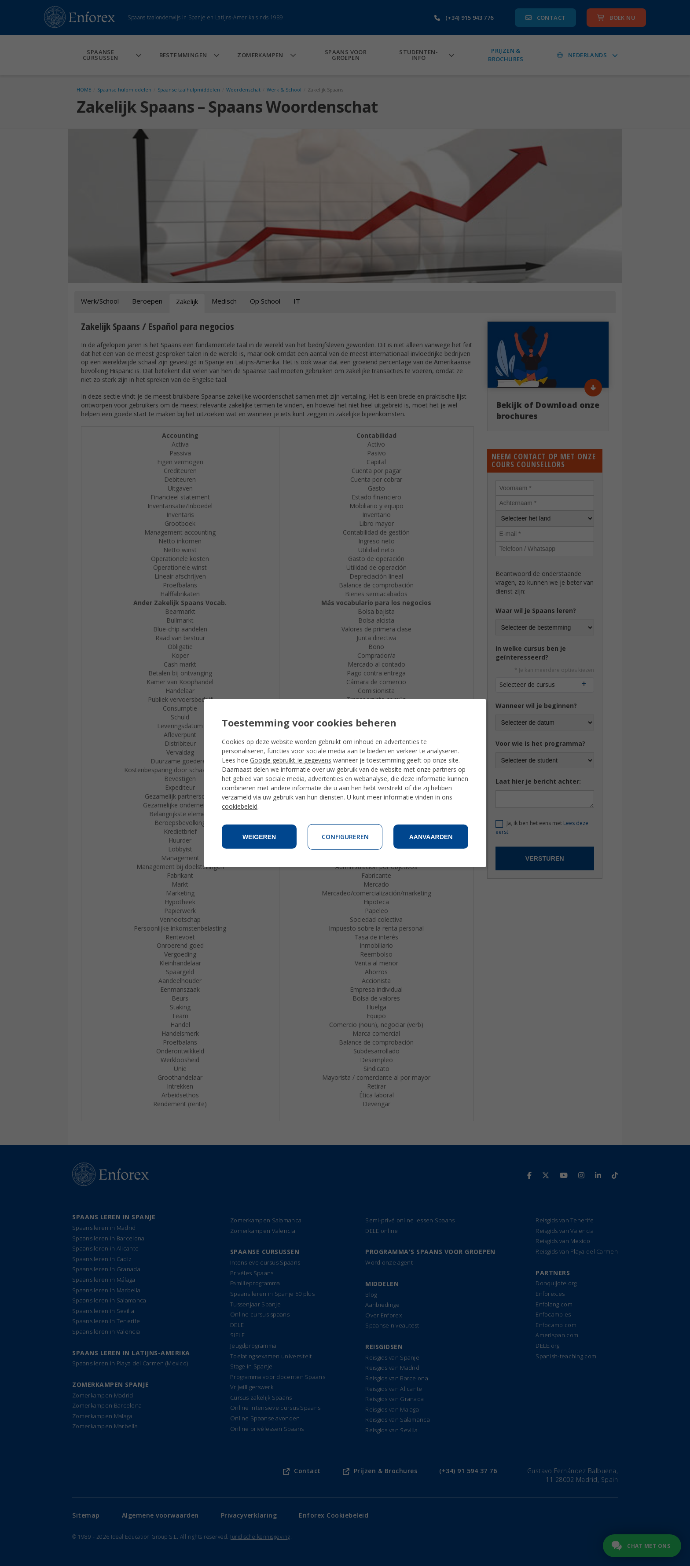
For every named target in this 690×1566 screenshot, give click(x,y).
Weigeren (259, 836)
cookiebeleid (239, 806)
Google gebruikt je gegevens (290, 760)
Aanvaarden (431, 836)
